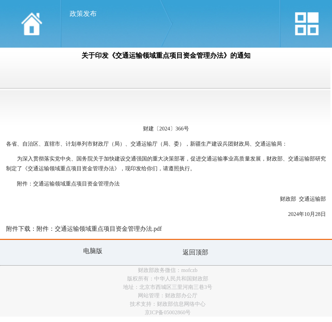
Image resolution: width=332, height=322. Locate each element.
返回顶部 (195, 252)
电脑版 (92, 250)
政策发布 (83, 13)
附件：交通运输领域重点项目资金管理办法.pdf (99, 228)
